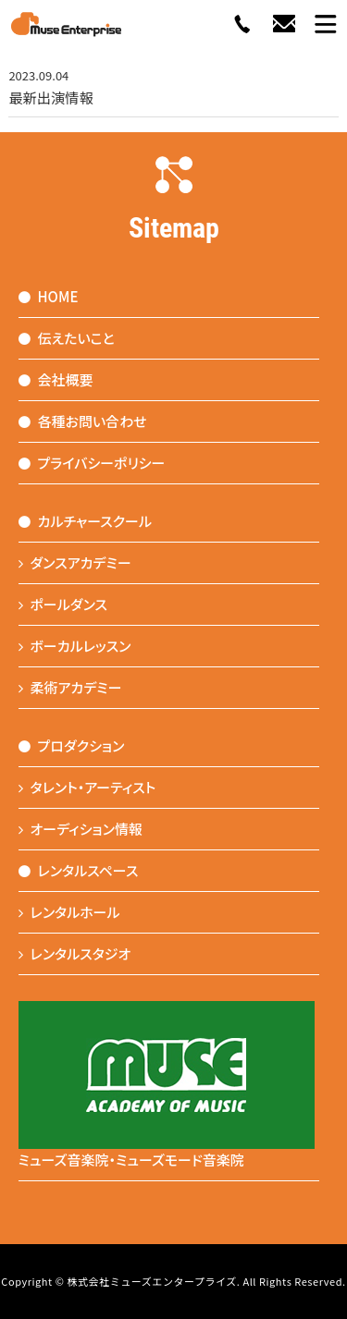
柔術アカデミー (70, 687)
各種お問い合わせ (83, 421)
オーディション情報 (81, 828)
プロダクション (72, 745)
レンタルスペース (79, 870)
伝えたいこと (67, 338)
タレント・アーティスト (87, 787)
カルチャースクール (86, 521)
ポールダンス (63, 604)
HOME (49, 296)
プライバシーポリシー (92, 462)
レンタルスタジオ (75, 953)
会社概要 (56, 379)
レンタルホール (69, 912)
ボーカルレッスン (75, 645)
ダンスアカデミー (75, 562)
